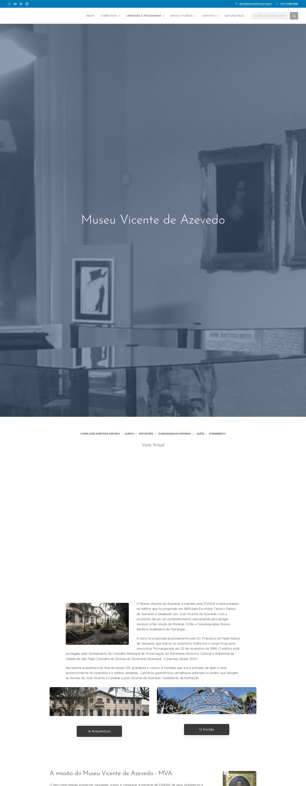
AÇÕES (200, 433)
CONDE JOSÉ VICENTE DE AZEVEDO (100, 433)
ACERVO (130, 433)
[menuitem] (93, 16)
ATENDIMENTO (217, 433)
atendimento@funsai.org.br (255, 3)
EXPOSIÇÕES (146, 433)
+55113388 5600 (289, 3)
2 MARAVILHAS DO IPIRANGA (175, 433)
